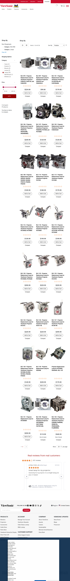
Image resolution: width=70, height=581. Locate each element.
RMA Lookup (21, 527)
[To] (13, 91)
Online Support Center (24, 535)
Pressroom (57, 525)
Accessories (24, 9)
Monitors (2, 519)
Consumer (47, 1)
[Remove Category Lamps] (3, 49)
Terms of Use (10, 575)
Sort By (50, 45)
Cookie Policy (10, 573)
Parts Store (3, 530)
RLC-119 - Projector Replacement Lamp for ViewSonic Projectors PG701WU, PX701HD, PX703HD (58, 228)
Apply (9, 96)
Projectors (16, 9)
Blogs (55, 522)
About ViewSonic (43, 519)
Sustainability (42, 527)
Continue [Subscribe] (26, 510)
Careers (41, 525)
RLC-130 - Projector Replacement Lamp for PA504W (42, 368)
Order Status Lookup (23, 525)
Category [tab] (4, 60)
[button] (27, 96)
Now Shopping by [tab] (6, 44)
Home (3, 9)
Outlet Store (3, 527)
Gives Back (42, 532)
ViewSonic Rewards (23, 522)
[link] (44, 486)
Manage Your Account (24, 519)
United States (64, 506)
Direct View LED (4, 535)
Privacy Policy (10, 572)
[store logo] (28, 5)
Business (40, 1)
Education (32, 1)
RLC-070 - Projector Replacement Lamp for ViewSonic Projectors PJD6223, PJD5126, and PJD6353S (27, 79)
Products (9, 9)
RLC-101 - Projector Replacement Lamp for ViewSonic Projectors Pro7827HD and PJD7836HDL (58, 79)
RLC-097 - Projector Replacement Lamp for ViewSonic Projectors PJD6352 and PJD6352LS (42, 79)
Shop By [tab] (22, 41)
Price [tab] (3, 82)
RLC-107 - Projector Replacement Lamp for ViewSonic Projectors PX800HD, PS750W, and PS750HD (42, 128)
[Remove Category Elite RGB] (3, 47)
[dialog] (35, 559)
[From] (6, 91)
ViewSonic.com (24, 1)
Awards (41, 522)
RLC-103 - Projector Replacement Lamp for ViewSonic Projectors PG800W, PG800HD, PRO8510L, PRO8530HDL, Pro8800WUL (58, 422)
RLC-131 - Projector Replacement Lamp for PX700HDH (27, 418)
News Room (57, 519)
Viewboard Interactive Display (8, 532)
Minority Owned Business (46, 530)
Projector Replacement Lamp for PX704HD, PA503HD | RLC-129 (58, 368)
